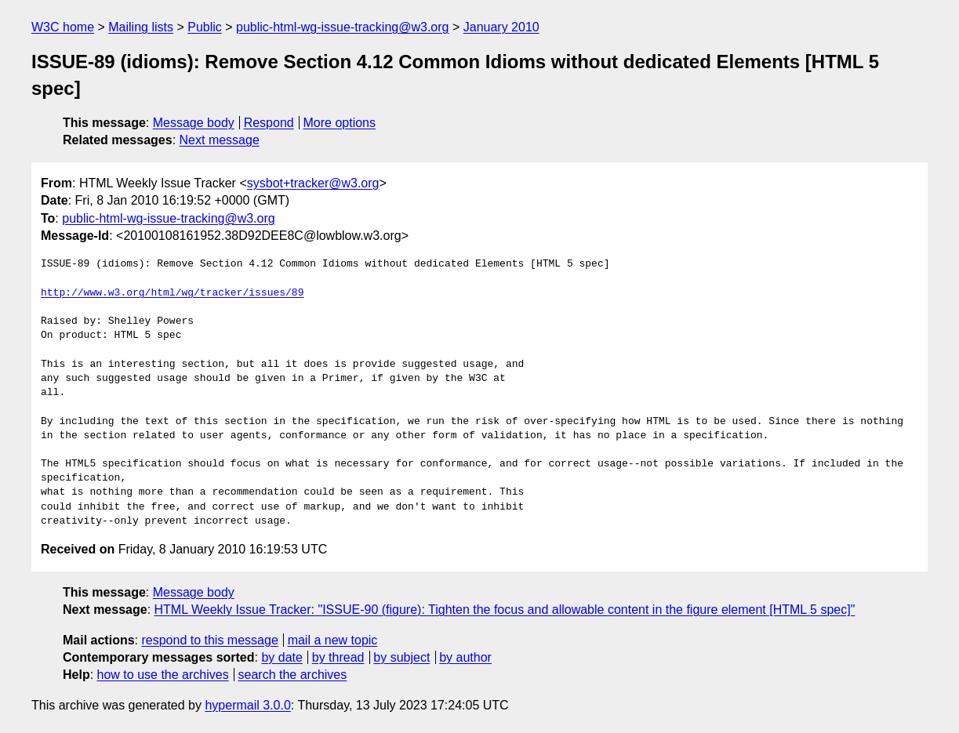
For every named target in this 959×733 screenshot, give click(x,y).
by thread (338, 657)
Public (204, 27)
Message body (193, 122)
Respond (269, 122)
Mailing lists (140, 27)
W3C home (62, 27)
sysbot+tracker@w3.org (313, 183)
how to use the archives (163, 674)
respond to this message (209, 640)
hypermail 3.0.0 (247, 705)
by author (465, 657)
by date (281, 657)
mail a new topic (333, 640)
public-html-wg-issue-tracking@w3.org (342, 27)
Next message (220, 140)
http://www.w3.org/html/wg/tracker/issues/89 (172, 293)
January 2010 (501, 27)
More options (339, 122)
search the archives (292, 674)
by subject (401, 657)
